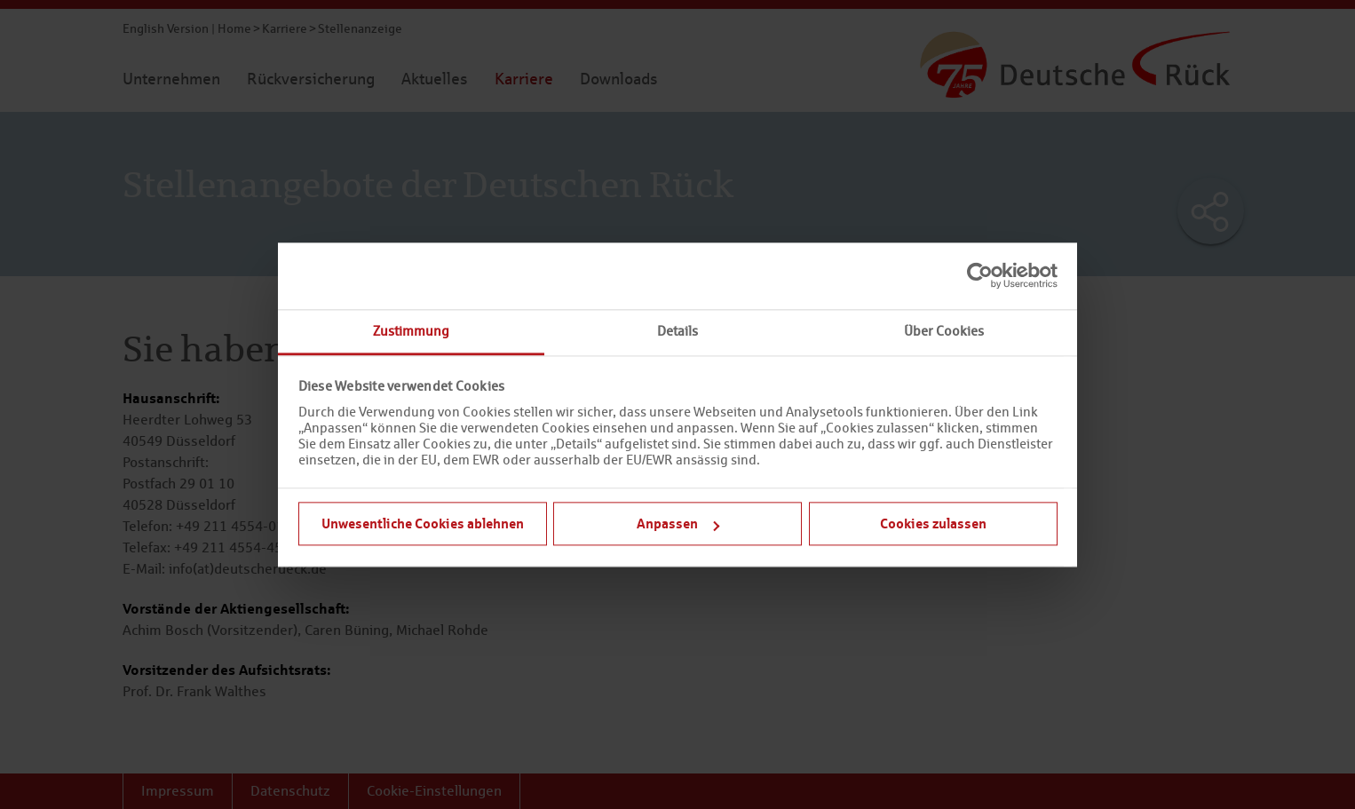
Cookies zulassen (933, 523)
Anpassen (678, 523)
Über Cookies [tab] (944, 330)
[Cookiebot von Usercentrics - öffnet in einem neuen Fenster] (980, 275)
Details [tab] (677, 330)
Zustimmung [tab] (411, 330)
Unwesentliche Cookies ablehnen (422, 523)
